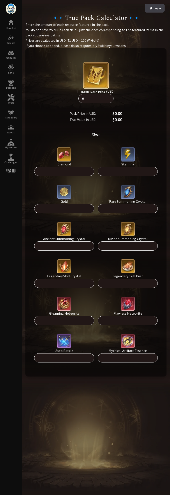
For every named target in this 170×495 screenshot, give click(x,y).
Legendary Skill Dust (128, 276)
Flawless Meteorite (127, 313)
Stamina (127, 164)
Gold (64, 201)
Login (155, 8)
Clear (96, 134)
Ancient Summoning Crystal (64, 239)
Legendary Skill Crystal (64, 276)
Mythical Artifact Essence (128, 350)
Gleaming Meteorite (64, 313)
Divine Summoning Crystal (128, 239)
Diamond (64, 164)
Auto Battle (64, 350)
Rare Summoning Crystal (128, 201)
